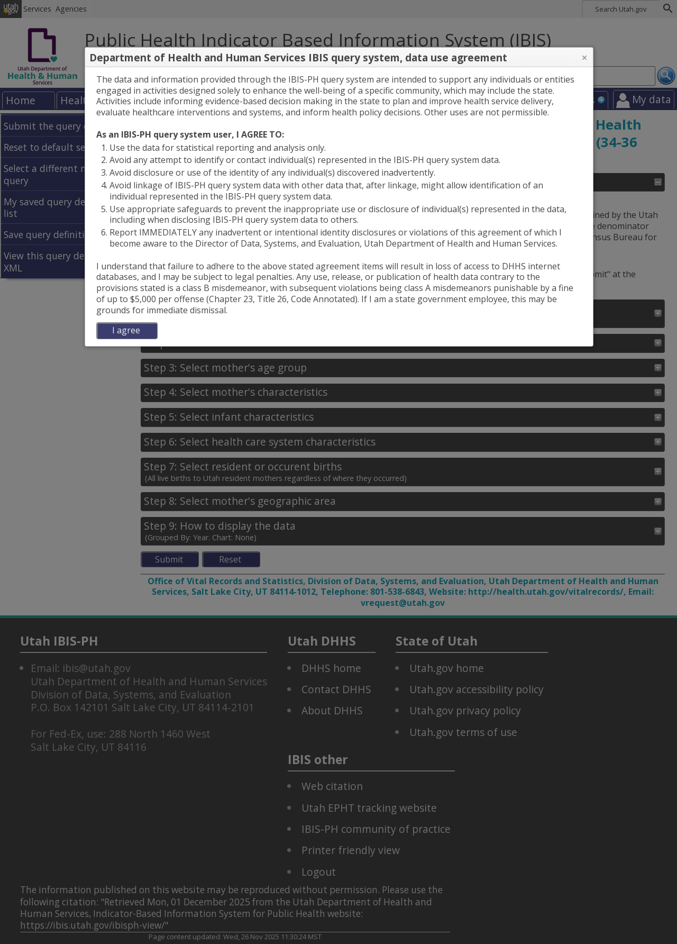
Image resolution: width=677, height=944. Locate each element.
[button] (584, 57)
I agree (126, 330)
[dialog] (339, 206)
